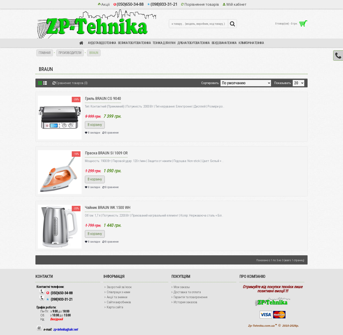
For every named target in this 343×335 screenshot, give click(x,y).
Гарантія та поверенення (189, 297)
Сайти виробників (118, 302)
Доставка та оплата (186, 292)
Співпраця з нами (117, 292)
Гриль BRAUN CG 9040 (103, 98)
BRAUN (94, 53)
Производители (70, 53)
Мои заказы (181, 287)
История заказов (184, 302)
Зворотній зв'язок (118, 287)
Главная (45, 53)
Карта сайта (114, 307)
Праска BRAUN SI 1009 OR (106, 152)
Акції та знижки (116, 297)
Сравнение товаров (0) (72, 83)
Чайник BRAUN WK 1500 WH (107, 207)
